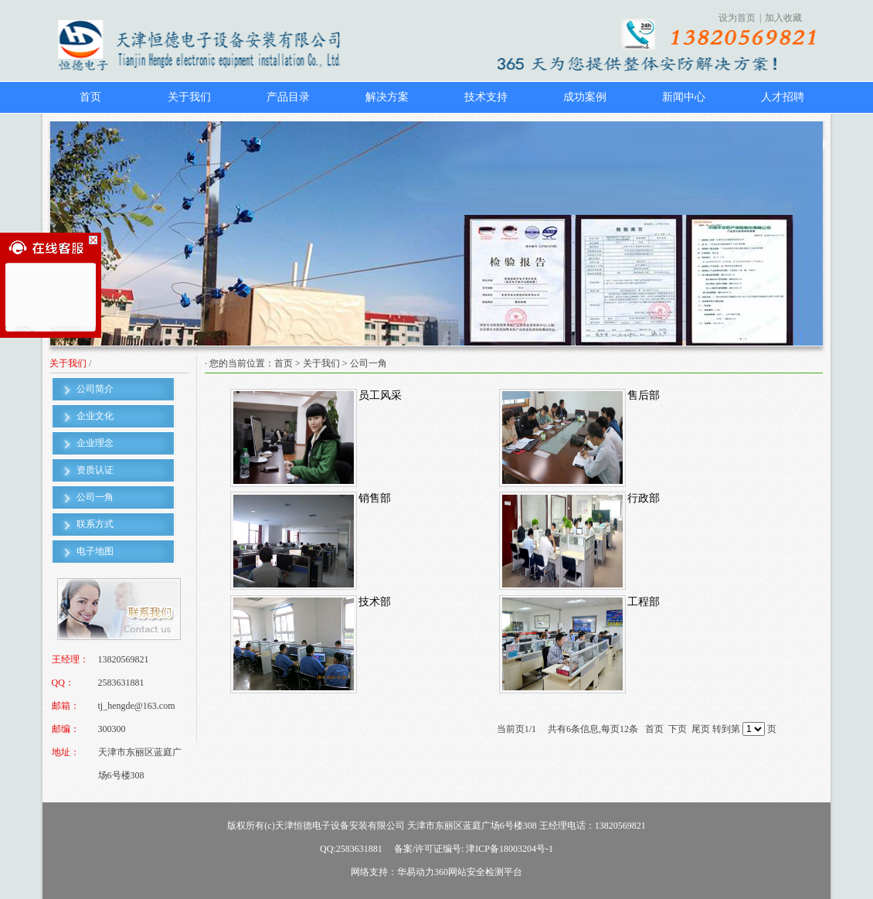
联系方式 (95, 524)
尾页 (700, 729)
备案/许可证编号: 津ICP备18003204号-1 (473, 848)
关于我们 (189, 97)
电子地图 (95, 551)
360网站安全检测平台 (478, 872)
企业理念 (95, 443)
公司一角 (95, 497)
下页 (677, 729)
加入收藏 (783, 17)
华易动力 (415, 872)
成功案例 (584, 97)
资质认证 (95, 470)
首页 (90, 97)
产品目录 (288, 97)
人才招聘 (782, 97)
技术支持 (486, 97)
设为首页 (737, 17)
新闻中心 (683, 97)
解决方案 (387, 97)
